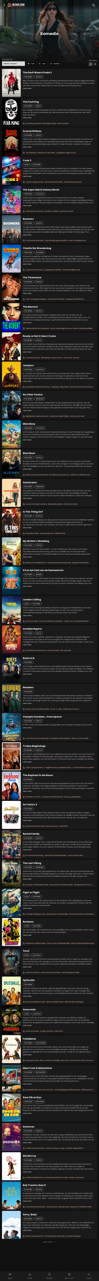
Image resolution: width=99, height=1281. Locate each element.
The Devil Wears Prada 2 (37, 72)
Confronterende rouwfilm (83, 767)
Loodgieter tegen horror (66, 153)
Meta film (59, 1031)
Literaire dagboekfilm (75, 1148)
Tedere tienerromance (35, 1148)
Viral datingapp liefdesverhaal (67, 1090)
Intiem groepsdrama (34, 767)
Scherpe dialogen (73, 1236)
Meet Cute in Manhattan (37, 1068)
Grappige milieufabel (60, 387)
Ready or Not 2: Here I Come (39, 336)
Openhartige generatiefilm (56, 240)
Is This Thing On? (33, 511)
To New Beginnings (34, 746)
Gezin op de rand (77, 416)
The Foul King (31, 101)
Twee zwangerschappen (36, 299)
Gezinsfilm (63, 826)
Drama (39, 77)
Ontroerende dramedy (35, 1207)
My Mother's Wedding (36, 541)
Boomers (28, 218)
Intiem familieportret (77, 240)
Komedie (28, 77)
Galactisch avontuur (34, 211)
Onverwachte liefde (56, 299)
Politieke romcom (33, 797)
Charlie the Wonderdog (37, 248)
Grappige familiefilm (53, 270)
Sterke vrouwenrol (76, 1177)
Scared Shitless (32, 131)
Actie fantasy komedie (50, 972)
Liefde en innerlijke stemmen (57, 1060)
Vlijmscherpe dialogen (74, 1002)
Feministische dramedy (55, 1236)
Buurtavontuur (52, 826)
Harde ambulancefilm (53, 182)
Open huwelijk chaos (54, 1002)
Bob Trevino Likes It (34, 1185)
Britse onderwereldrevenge (82, 943)
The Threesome (32, 277)
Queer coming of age (55, 1148)
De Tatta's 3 (30, 804)
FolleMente (29, 1038)
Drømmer (28, 1126)
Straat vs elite (56, 709)
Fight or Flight (31, 892)
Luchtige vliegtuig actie (35, 914)
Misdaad (39, 399)
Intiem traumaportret (35, 1236)
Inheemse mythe (70, 504)
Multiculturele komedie (35, 826)
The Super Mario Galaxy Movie (41, 189)
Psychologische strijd (70, 972)
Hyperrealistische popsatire (37, 328)
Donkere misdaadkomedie (37, 885)
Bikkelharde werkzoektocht (37, 416)
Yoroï (26, 950)
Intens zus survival (71, 357)
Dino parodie (65, 650)
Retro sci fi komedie (80, 738)
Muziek (39, 574)
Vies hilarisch (31, 153)
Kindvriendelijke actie (71, 270)
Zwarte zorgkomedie (34, 182)
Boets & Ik (29, 658)
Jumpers (28, 365)
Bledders (28, 687)
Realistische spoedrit (73, 182)
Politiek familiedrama (35, 1177)
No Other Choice (33, 394)
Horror (38, 135)
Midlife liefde (60, 533)
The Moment (30, 306)
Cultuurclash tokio (75, 855)
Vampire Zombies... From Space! (42, 716)
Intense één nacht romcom (81, 1060)
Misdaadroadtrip (55, 504)
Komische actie (66, 211)
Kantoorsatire (63, 123)
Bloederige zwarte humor (52, 357)
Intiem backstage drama (60, 328)
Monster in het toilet (46, 153)
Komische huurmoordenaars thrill (83, 914)
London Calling (32, 599)
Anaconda (29, 1009)
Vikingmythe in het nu (83, 885)
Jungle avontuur (47, 1031)
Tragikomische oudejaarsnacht (58, 767)
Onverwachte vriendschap (57, 1207)
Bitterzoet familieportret (36, 562)
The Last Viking (32, 863)
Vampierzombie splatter (60, 738)
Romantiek (40, 1043)
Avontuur (40, 194)
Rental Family (31, 833)
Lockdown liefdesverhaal (52, 797)
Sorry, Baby (30, 1214)
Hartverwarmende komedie (56, 1177)
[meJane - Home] (16, 4)
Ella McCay (29, 1155)
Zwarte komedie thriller (59, 416)
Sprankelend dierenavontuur (38, 387)
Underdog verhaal (33, 123)
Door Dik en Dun (32, 1097)
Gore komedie (53, 650)
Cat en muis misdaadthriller (58, 943)
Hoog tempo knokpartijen (57, 914)
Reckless (28, 921)
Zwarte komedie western (36, 504)
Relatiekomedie (32, 533)
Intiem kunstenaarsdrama (37, 475)
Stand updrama (46, 533)
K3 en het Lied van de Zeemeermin (43, 570)
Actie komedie (32, 621)
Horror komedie (32, 1031)
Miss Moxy (29, 423)
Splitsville (29, 980)
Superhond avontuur (34, 270)
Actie (26, 164)
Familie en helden (51, 211)
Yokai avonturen (33, 972)
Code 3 (27, 160)
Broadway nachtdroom (59, 475)
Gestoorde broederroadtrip (61, 885)
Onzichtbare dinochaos (36, 650)
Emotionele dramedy (35, 240)
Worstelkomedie (49, 123)
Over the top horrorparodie (37, 738)
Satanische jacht (33, 357)
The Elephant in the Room (38, 775)
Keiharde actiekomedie (35, 943)
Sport (38, 106)
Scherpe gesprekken (72, 797)
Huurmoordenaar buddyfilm (51, 621)
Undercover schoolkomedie (37, 709)
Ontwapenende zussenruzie (59, 562)
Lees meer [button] (27, 88)
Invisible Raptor (32, 628)
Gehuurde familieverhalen (56, 855)
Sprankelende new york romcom (39, 1090)
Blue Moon (29, 453)
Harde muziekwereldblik (82, 328)
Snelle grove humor (71, 709)
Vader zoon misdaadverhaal (76, 621)
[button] (4, 5)
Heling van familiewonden (81, 1207)
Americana (30, 482)
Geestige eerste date (35, 1060)
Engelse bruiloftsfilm (80, 562)
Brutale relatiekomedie (35, 1002)
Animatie (28, 194)
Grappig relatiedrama (75, 299)
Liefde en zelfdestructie (80, 475)
